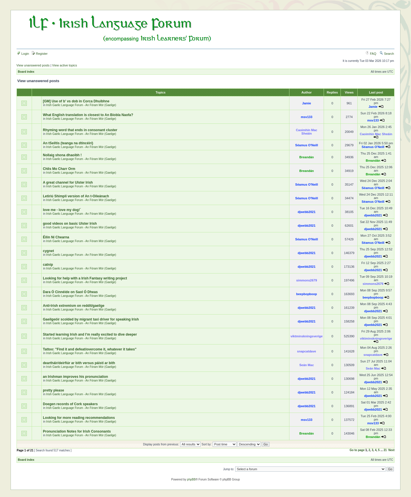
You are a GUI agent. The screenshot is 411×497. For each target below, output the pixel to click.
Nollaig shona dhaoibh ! (62, 155)
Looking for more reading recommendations (79, 418)
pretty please (53, 390)
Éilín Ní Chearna (56, 237)
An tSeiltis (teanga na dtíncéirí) (68, 143)
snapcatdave (306, 351)
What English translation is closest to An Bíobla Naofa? (88, 115)
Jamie (306, 103)
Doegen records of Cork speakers (70, 404)
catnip (48, 265)
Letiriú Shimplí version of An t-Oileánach (76, 196)
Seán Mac (306, 365)
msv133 (306, 117)
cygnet (48, 251)
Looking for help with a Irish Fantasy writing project (85, 278)
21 (385, 450)
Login (23, 53)
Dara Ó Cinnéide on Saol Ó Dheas (70, 292)
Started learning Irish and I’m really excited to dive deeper (90, 334)
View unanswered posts (33, 65)
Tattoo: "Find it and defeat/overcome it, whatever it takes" (89, 349)
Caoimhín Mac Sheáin (306, 131)
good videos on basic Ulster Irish (70, 224)
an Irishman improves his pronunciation (75, 377)
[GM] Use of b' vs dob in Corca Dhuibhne (76, 101)
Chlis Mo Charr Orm (59, 169)
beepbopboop (306, 294)
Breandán (306, 157)
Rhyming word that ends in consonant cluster (80, 130)
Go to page (357, 450)
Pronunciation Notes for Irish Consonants (77, 431)
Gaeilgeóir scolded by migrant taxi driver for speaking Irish (91, 319)
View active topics (64, 65)
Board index (26, 71)
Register (40, 53)
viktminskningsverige (307, 336)
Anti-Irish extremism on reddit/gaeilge (73, 306)
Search (387, 53)
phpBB (191, 479)
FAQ (371, 53)
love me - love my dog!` (62, 210)
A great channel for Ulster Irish (68, 182)
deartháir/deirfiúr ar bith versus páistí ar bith (79, 363)
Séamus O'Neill (306, 145)
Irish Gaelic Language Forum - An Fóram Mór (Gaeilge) (81, 105)
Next (391, 450)
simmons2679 (306, 280)
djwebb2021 (306, 212)
